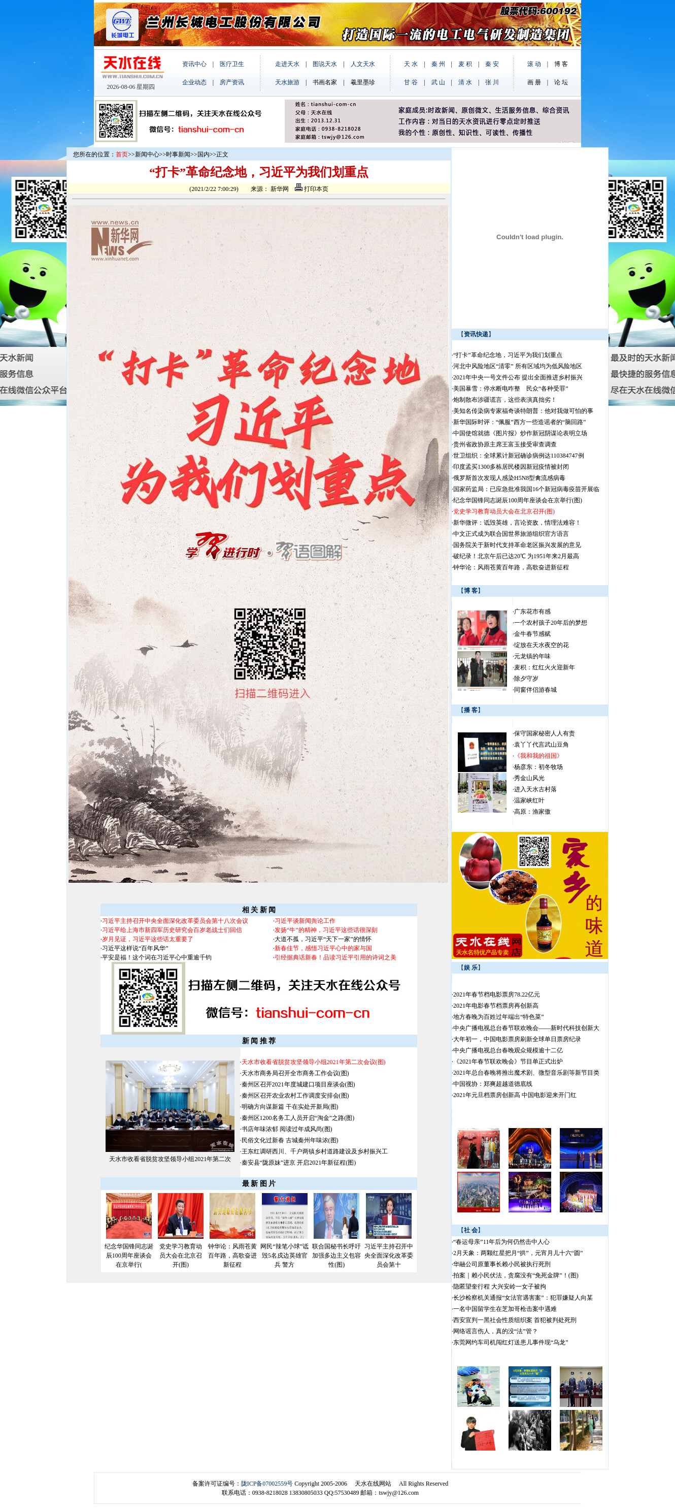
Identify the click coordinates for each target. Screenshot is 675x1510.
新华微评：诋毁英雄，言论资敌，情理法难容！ (517, 522)
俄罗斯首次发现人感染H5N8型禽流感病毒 (509, 477)
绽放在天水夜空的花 (541, 645)
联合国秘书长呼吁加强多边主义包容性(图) (336, 1255)
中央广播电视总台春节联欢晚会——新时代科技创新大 (526, 1028)
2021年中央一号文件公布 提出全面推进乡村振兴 (518, 377)
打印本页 (311, 188)
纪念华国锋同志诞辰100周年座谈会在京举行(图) (517, 500)
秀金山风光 (529, 778)
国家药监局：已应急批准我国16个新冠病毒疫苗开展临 (526, 489)
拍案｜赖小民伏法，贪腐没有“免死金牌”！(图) (516, 1275)
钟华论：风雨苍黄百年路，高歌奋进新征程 (232, 1255)
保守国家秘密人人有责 (544, 733)
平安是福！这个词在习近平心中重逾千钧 (157, 957)
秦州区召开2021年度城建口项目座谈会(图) (298, 1084)
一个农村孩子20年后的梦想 (550, 622)
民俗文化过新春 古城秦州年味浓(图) (290, 1140)
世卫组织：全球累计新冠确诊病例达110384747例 (518, 455)
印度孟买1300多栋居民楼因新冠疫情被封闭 (511, 466)
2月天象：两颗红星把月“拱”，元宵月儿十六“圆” (518, 1253)
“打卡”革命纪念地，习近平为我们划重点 (507, 355)
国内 (203, 154)
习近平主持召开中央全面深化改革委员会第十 (388, 1255)
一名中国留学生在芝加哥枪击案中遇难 (505, 1308)
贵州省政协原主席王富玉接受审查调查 (505, 444)
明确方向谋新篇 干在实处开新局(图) (290, 1106)
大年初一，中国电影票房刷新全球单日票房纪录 (517, 1039)
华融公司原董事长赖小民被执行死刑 (502, 1264)
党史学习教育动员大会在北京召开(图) (180, 1255)
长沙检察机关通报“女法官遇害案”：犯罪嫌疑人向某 (523, 1297)
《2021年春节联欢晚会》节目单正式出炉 (508, 1061)
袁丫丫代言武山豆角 (541, 744)
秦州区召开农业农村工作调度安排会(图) (295, 1095)
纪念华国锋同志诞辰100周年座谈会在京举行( (129, 1255)
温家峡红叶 (529, 800)
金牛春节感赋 (532, 633)
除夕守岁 (526, 678)
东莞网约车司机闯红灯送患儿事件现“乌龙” (510, 1342)
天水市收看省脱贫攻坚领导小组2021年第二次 (170, 1159)
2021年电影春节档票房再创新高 (495, 1005)
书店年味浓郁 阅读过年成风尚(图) (287, 1129)
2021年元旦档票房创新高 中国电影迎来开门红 (515, 1095)
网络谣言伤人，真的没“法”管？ (495, 1331)
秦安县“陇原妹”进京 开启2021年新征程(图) (299, 1162)
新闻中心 (147, 154)
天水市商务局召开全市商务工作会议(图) (295, 1073)
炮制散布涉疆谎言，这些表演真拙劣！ (505, 399)
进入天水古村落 (535, 789)
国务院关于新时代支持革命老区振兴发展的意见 (517, 545)
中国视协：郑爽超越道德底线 (492, 1083)
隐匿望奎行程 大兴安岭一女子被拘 (499, 1286)
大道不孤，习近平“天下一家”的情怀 (323, 939)
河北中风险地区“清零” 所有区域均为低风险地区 (517, 366)
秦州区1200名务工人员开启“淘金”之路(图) (298, 1117)
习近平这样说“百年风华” (135, 948)
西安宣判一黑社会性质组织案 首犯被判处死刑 (515, 1320)
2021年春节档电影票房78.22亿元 (496, 994)
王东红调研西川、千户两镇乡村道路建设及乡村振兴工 (315, 1151)
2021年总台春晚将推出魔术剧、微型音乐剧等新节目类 (526, 1072)
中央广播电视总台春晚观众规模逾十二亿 (508, 1050)
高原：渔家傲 (532, 811)
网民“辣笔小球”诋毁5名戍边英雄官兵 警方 (284, 1255)
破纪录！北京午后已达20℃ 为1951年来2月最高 (516, 556)
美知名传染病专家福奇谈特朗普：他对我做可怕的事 (523, 410)
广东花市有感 (532, 611)
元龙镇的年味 (532, 656)
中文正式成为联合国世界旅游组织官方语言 (511, 533)
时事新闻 (178, 154)
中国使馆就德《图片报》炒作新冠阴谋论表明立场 (520, 433)
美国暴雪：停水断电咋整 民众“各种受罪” (510, 388)
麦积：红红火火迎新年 (544, 667)
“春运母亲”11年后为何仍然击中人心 (501, 1241)
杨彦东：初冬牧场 (538, 766)
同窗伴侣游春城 (535, 689)
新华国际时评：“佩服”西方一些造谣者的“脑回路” (519, 422)
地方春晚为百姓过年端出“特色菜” (498, 1016)
